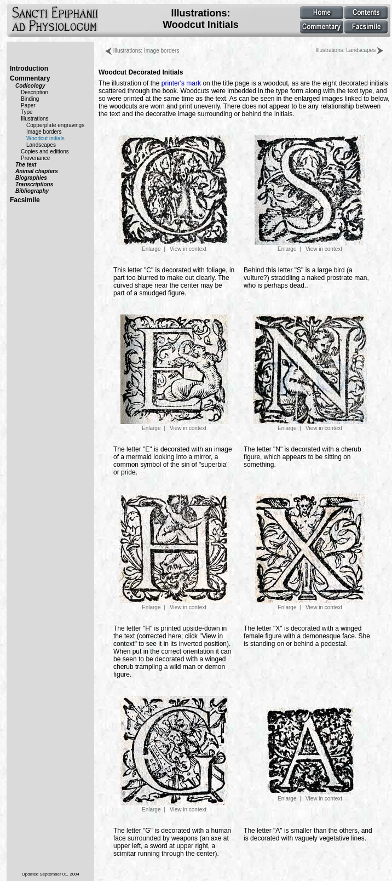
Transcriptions (34, 184)
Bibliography (32, 191)
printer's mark (181, 83)
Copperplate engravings (55, 125)
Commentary (30, 78)
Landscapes (41, 145)
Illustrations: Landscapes (349, 50)
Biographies (31, 178)
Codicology (30, 86)
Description (34, 92)
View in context (188, 249)
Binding (30, 99)
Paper (28, 105)
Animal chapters (36, 171)
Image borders (43, 132)
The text (25, 165)
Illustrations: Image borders (142, 51)
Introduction (29, 68)
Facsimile (25, 200)
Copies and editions (45, 151)
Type (27, 112)
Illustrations (35, 119)
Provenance (35, 158)
